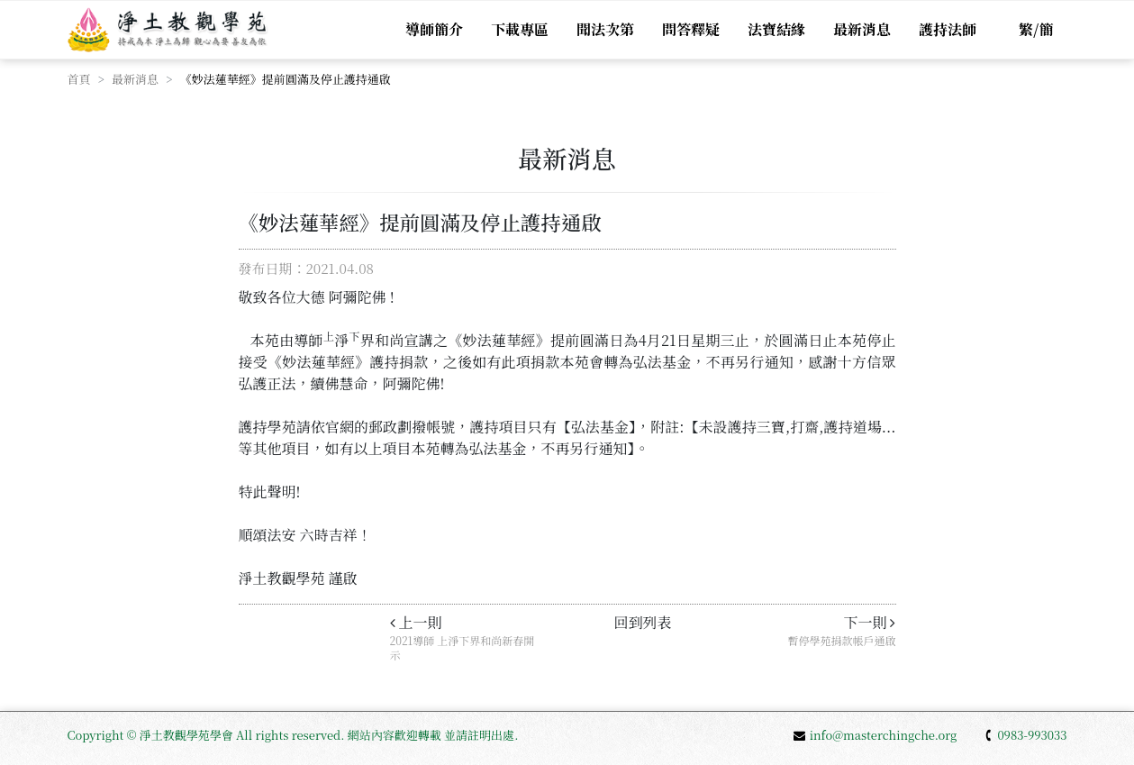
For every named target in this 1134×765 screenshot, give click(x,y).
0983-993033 (1025, 734)
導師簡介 (434, 29)
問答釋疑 (691, 29)
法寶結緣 (776, 29)
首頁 (79, 78)
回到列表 (642, 622)
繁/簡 (1036, 29)
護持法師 (947, 29)
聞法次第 (605, 29)
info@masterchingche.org (875, 734)
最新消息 (862, 29)
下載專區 (520, 29)
